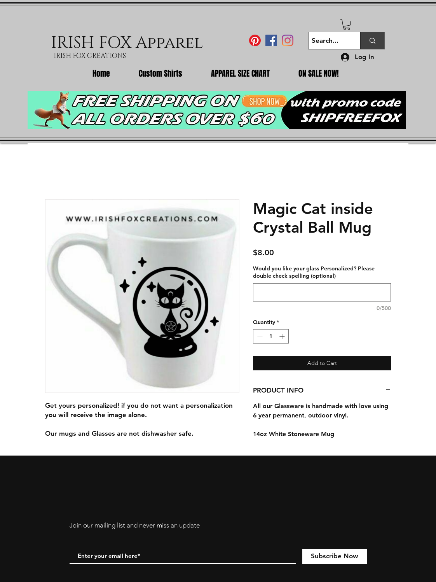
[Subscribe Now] (334, 556)
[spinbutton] (271, 336)
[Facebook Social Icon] (271, 40)
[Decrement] (259, 336)
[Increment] (283, 336)
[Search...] (328, 40)
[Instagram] (287, 40)
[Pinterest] (255, 40)
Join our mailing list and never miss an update (135, 525)
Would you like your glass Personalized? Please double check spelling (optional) (314, 272)
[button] (346, 24)
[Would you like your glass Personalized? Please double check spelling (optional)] (322, 292)
